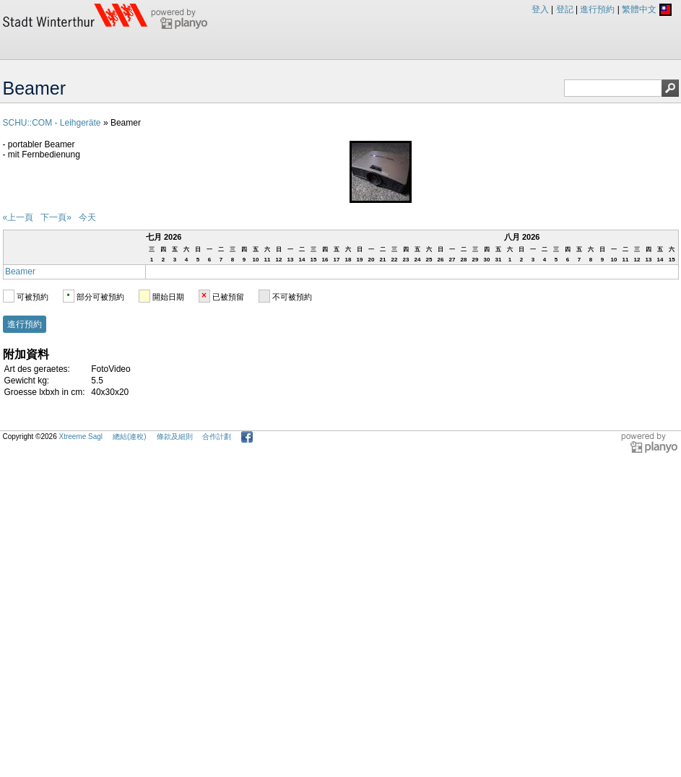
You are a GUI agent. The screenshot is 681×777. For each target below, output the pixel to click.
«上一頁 (18, 217)
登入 (540, 9)
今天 (87, 217)
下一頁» (55, 217)
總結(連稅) (130, 436)
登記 (564, 9)
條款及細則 (175, 436)
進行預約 (597, 9)
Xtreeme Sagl (80, 436)
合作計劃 (216, 436)
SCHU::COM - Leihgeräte (52, 123)
